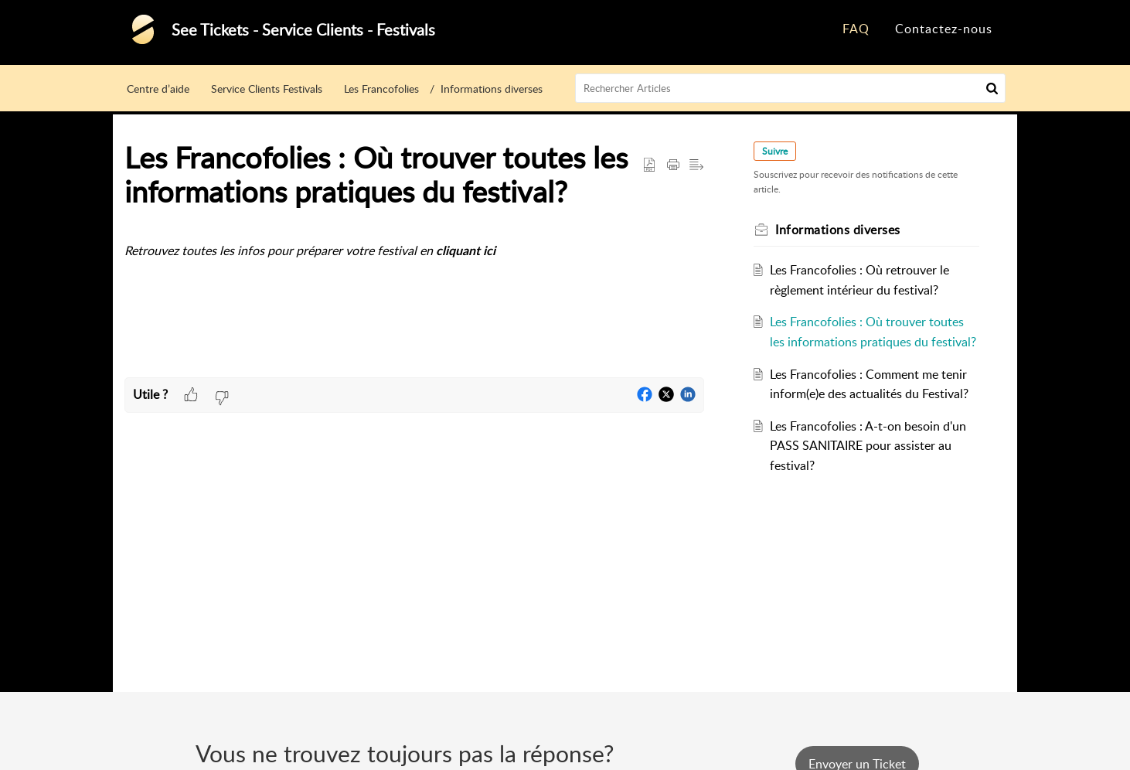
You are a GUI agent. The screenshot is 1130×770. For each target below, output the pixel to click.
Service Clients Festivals (266, 88)
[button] (992, 88)
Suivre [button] (775, 151)
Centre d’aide (158, 88)
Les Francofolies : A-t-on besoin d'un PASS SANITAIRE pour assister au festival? (868, 445)
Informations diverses (492, 88)
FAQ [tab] (856, 28)
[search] (790, 88)
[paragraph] (414, 251)
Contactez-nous (943, 28)
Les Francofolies (381, 88)
